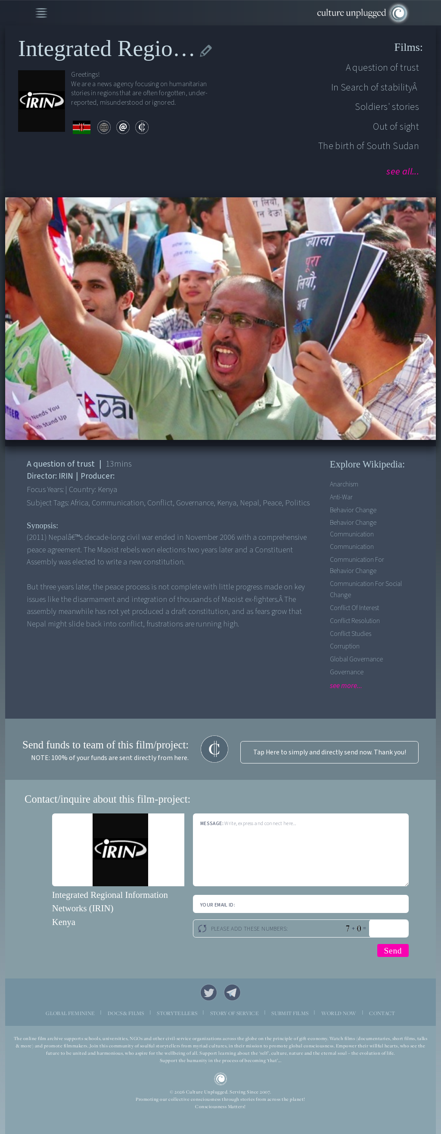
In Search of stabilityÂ (375, 87)
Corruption (345, 646)
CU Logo (220, 1079)
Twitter (208, 992)
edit (206, 50)
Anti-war (341, 497)
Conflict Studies (350, 634)
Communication (352, 546)
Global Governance (356, 659)
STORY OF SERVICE (234, 1013)
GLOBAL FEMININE (70, 1013)
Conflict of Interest (354, 608)
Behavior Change (353, 510)
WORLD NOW (339, 1013)
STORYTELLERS (177, 1013)
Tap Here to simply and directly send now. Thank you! (329, 752)
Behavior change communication (353, 528)
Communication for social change (366, 589)
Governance (346, 672)
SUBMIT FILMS (289, 1013)
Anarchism (344, 484)
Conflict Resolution (355, 621)
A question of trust (382, 68)
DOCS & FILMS (126, 1013)
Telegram (232, 992)
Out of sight (396, 127)
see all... (402, 171)
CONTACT (382, 1013)
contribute (142, 127)
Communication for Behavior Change (357, 565)
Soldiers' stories (387, 107)
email (123, 127)
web (104, 127)
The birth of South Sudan (368, 146)
